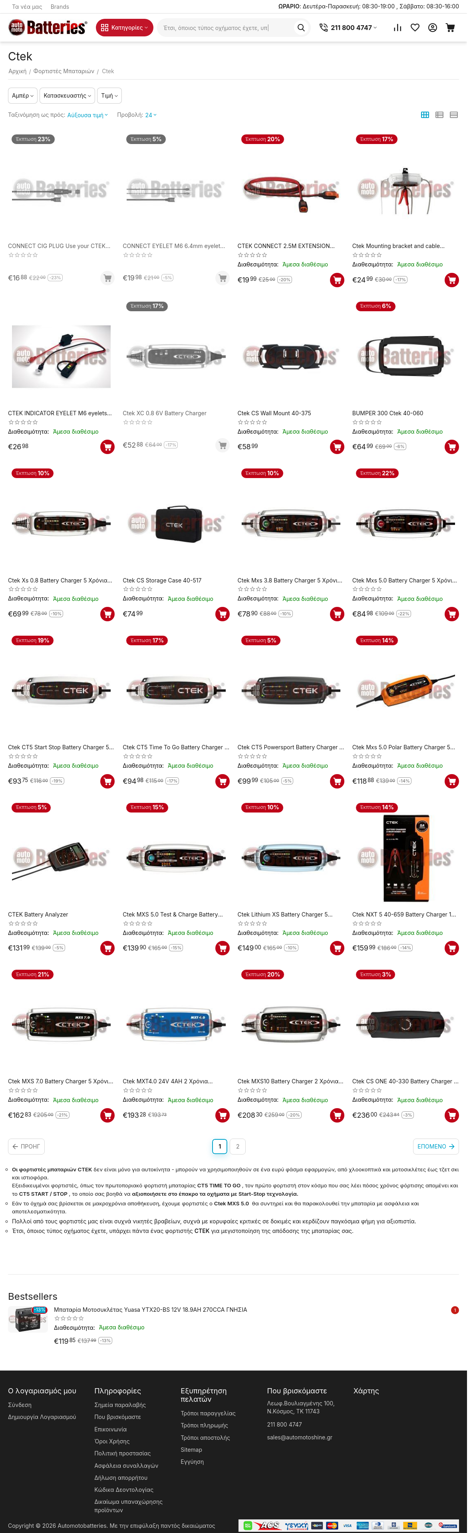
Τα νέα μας (27, 6)
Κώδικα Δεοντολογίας (123, 1489)
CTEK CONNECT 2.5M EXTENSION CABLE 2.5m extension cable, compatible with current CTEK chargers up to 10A (290, 246)
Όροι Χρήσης (111, 1441)
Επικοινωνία (110, 1429)
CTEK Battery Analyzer (38, 914)
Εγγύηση (192, 1461)
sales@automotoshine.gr (300, 1437)
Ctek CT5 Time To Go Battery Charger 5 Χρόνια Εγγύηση (175, 747)
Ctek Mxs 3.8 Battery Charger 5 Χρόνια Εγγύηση (289, 580)
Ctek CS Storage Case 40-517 (162, 580)
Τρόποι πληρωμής (204, 1425)
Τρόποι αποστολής (205, 1437)
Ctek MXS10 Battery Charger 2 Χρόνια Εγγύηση (288, 1081)
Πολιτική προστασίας (122, 1453)
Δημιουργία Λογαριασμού (42, 1416)
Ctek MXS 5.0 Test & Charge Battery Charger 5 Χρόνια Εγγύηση (170, 914)
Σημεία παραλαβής (120, 1404)
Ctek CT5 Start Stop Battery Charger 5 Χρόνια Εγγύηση (58, 747)
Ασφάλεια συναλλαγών (126, 1465)
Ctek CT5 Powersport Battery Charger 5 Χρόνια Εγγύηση (290, 747)
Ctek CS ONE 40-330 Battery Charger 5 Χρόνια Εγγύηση (404, 1081)
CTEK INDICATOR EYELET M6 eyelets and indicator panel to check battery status (57, 413)
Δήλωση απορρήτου (120, 1477)
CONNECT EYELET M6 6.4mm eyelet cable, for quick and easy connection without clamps (171, 246)
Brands (60, 6)
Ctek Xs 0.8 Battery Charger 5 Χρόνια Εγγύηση (57, 580)
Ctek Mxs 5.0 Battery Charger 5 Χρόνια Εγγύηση (404, 580)
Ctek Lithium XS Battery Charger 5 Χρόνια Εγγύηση (283, 914)
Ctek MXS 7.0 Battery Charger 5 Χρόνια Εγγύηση (60, 1081)
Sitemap (191, 1449)
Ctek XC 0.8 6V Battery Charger (165, 413)
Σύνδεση (20, 1404)
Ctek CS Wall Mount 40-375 (274, 413)
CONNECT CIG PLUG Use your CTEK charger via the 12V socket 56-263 (56, 246)
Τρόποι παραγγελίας (208, 1413)
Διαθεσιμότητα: (258, 264)
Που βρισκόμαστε (117, 1416)
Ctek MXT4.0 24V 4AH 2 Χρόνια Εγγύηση (165, 1081)
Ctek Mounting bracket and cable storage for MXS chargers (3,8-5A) (398, 246)
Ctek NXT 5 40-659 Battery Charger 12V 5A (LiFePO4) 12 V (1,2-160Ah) (405, 914)
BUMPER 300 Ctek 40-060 (387, 413)
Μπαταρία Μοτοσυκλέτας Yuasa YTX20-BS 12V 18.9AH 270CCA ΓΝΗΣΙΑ (150, 1309)
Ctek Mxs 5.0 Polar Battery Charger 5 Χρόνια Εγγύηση (401, 747)
